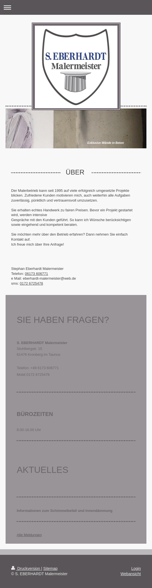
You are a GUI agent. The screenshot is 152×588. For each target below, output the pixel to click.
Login (136, 568)
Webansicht (130, 574)
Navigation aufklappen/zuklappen (76, 7)
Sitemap (50, 568)
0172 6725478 (31, 283)
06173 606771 (36, 274)
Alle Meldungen (29, 535)
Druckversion (26, 568)
